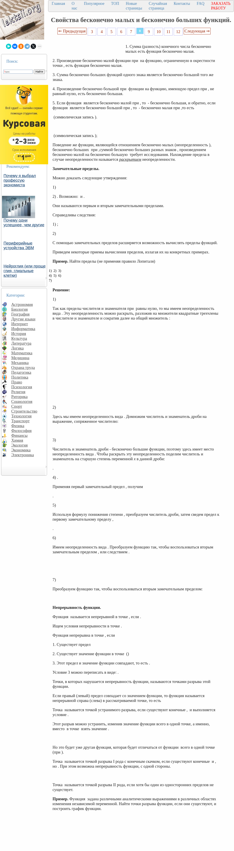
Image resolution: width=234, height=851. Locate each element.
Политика (19, 377)
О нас (74, 5)
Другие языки (23, 319)
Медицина (20, 357)
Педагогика (21, 372)
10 (159, 31)
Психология (21, 387)
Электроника (22, 455)
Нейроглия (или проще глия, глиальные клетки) (25, 271)
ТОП (115, 3)
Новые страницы (134, 5)
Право (16, 382)
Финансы (19, 435)
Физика (17, 425)
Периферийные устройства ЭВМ (19, 245)
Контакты (182, 3)
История (18, 333)
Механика (20, 362)
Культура (19, 338)
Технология (21, 416)
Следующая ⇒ (197, 31)
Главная (58, 3)
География (20, 314)
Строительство (24, 411)
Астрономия (22, 304)
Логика (17, 348)
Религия (18, 391)
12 (178, 31)
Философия (21, 430)
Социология (21, 401)
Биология (19, 309)
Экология (19, 445)
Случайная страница (158, 5)
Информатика (23, 328)
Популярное (94, 3)
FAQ (200, 3)
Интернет (19, 324)
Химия (17, 440)
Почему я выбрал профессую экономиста (20, 180)
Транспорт (20, 421)
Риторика (19, 396)
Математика (21, 353)
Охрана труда (23, 367)
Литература (21, 343)
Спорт (16, 406)
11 (168, 31)
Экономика (21, 450)
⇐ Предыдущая (72, 31)
